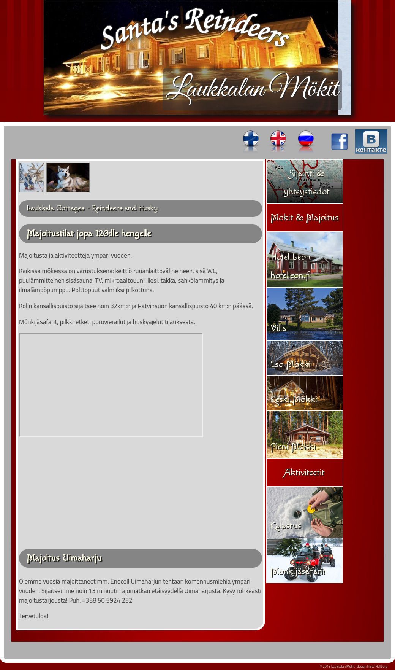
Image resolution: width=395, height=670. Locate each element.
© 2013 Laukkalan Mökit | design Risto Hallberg (353, 666)
